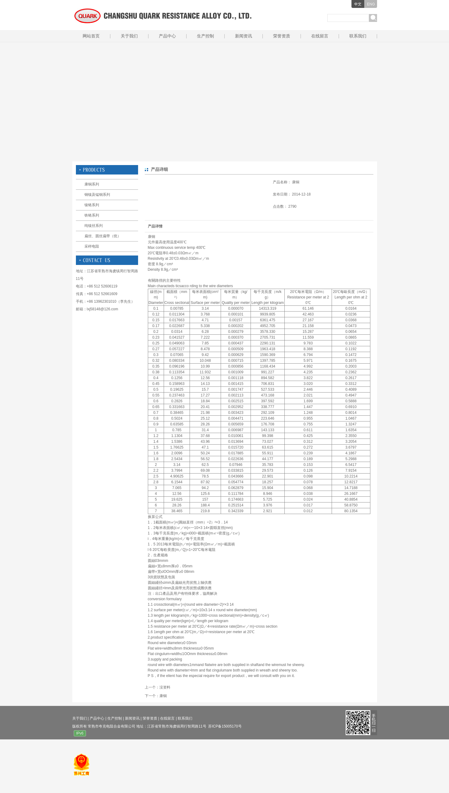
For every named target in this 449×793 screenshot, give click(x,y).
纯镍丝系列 (93, 226)
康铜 (163, 696)
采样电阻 (91, 246)
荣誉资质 (281, 36)
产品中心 (167, 36)
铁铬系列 (91, 215)
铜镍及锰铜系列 (97, 194)
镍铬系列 (91, 205)
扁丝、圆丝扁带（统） (102, 236)
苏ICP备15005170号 (224, 726)
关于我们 (129, 36)
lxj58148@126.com (102, 309)
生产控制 (205, 36)
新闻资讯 (243, 36)
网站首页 (91, 36)
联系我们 (357, 36)
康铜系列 (91, 184)
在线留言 (319, 36)
